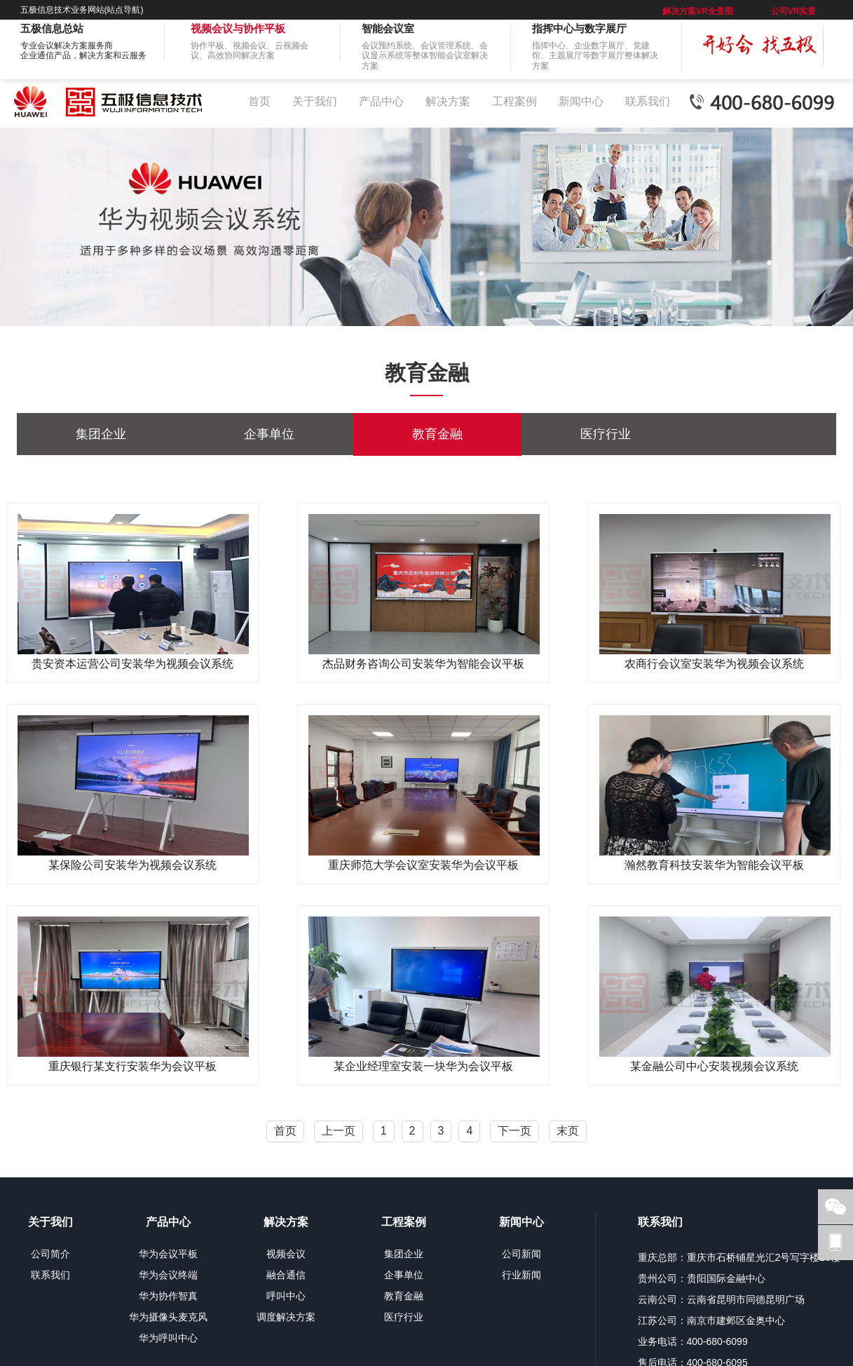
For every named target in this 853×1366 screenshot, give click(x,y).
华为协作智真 (168, 1295)
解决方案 (447, 101)
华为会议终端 (168, 1274)
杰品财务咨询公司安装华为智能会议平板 (423, 664)
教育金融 (437, 434)
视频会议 (286, 1253)
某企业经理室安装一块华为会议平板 (423, 1066)
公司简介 (50, 1253)
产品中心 (381, 101)
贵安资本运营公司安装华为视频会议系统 (132, 664)
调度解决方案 (286, 1317)
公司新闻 (521, 1253)
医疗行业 (605, 434)
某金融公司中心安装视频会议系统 (714, 1066)
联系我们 (647, 101)
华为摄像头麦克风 (168, 1317)
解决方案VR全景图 (697, 11)
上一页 (338, 1131)
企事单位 (269, 434)
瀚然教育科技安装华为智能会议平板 (714, 865)
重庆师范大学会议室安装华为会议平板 (423, 865)
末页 (568, 1131)
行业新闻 (521, 1274)
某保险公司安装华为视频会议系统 (132, 865)
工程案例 (514, 101)
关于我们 (314, 101)
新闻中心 (581, 101)
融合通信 (286, 1274)
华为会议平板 (168, 1253)
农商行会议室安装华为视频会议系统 (714, 664)
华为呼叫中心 (168, 1338)
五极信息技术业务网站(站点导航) (82, 10)
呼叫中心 (286, 1295)
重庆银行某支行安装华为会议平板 (132, 1066)
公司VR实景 (794, 11)
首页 (259, 101)
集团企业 (101, 434)
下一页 (514, 1131)
